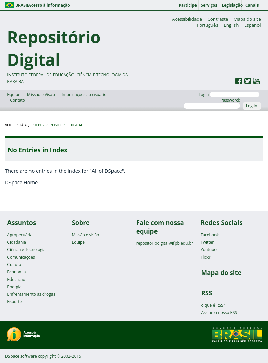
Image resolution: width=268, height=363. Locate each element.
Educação (16, 279)
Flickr (205, 257)
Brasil (20, 5)
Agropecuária (20, 235)
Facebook (210, 235)
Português (207, 25)
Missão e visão (85, 235)
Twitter (207, 242)
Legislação (231, 5)
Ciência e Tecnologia (26, 249)
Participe (188, 5)
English (231, 25)
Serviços (209, 5)
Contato (17, 100)
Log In (251, 106)
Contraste (217, 19)
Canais (252, 5)
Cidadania (16, 242)
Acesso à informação (49, 5)
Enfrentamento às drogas (31, 294)
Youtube (209, 249)
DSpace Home (21, 182)
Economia (16, 272)
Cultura (14, 264)
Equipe (13, 94)
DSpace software (21, 356)
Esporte (14, 302)
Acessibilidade (187, 19)
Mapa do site (247, 19)
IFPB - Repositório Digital (59, 125)
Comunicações (21, 257)
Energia (14, 287)
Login (229, 94)
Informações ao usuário (84, 94)
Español (252, 25)
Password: (212, 103)
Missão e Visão (41, 94)
